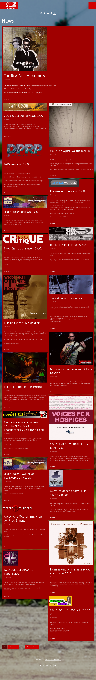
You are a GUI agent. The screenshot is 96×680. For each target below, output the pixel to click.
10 (27, 647)
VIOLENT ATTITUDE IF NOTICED (53, 659)
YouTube (48, 13)
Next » (35, 647)
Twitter (41, 13)
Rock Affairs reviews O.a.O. (68, 245)
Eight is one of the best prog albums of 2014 (70, 571)
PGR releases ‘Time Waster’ (22, 323)
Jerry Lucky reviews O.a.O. (21, 212)
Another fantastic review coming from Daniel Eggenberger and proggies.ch (24, 426)
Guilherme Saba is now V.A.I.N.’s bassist (71, 371)
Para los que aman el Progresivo (18, 571)
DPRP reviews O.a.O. (16, 164)
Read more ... (7, 99)
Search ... (54, 13)
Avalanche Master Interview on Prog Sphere (23, 518)
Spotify (51, 13)
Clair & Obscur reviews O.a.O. (24, 115)
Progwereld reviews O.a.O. (68, 191)
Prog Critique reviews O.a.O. (23, 248)
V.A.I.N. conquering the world (70, 151)
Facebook (44, 13)
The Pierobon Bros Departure (24, 387)
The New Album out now (24, 76)
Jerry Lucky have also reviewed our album (19, 475)
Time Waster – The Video (66, 298)
